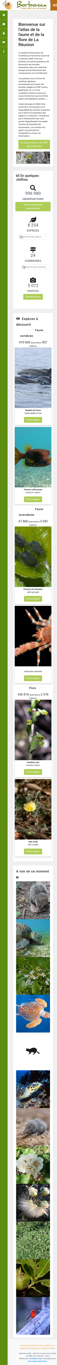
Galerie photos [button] (33, 296)
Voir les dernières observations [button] (33, 206)
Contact (51, 1348)
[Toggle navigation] (6, 5)
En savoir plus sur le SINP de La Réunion (34, 144)
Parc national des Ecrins (37, 1361)
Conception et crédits (38, 1348)
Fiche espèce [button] (33, 419)
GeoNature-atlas (35, 1358)
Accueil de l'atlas (28, 1345)
